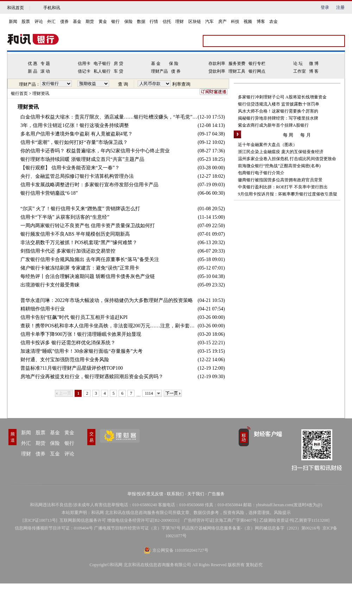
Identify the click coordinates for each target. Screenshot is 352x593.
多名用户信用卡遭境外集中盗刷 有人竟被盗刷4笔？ (76, 134)
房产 (222, 21)
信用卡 (84, 63)
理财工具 (236, 71)
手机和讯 (51, 7)
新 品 (32, 71)
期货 (90, 21)
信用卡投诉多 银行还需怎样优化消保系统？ (67, 342)
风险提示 (282, 512)
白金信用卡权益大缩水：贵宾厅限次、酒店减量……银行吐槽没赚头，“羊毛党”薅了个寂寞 (109, 117)
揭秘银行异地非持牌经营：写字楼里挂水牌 (278, 118)
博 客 (314, 71)
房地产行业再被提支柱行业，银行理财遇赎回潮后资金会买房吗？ (91, 376)
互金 (55, 453)
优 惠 (32, 63)
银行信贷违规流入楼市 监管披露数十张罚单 (278, 104)
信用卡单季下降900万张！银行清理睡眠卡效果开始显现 (80, 334)
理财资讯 (40, 93)
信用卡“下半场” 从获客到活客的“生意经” (64, 217)
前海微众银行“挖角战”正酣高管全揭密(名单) (279, 165)
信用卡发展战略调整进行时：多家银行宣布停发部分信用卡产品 (89, 184)
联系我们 (175, 493)
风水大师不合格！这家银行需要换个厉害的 (278, 111)
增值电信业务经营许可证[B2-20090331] (143, 520)
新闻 (13, 21)
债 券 (176, 71)
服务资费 (236, 63)
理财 (179, 21)
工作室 (299, 71)
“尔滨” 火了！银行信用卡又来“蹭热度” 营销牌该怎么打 (80, 208)
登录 (325, 7)
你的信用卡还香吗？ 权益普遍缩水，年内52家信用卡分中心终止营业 (95, 150)
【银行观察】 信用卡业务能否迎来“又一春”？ (70, 167)
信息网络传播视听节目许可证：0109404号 (54, 528)
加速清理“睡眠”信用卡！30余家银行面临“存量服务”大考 (81, 351)
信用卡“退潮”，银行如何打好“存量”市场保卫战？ (74, 142)
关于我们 (195, 493)
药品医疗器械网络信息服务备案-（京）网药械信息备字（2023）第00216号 (251, 528)
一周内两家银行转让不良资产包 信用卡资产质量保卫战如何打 (87, 225)
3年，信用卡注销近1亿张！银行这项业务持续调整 (74, 125)
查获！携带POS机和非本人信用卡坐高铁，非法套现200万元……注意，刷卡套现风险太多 (109, 325)
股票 (25, 21)
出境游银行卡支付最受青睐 (50, 285)
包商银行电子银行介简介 (261, 172)
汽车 (209, 21)
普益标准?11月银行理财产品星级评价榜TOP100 (71, 368)
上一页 (64, 393)
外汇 (51, 21)
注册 (340, 7)
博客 (261, 21)
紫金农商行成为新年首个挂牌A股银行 (273, 125)
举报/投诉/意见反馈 (145, 493)
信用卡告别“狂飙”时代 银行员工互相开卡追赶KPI (74, 317)
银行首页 (19, 93)
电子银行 (102, 63)
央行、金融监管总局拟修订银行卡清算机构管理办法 (77, 176)
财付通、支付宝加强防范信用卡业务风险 (64, 359)
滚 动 (45, 71)
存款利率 (216, 63)
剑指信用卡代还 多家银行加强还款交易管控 (67, 251)
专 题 (45, 63)
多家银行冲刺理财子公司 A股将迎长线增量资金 (282, 97)
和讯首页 (15, 7)
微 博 (314, 63)
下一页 (172, 393)
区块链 (194, 21)
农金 (273, 21)
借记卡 (84, 71)
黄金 (103, 21)
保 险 (173, 63)
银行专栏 (257, 63)
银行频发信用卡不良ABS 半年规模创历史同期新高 (75, 234)
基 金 (156, 63)
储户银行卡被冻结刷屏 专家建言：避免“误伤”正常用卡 (79, 268)
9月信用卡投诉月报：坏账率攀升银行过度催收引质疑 (287, 194)
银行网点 (257, 71)
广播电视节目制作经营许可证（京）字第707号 (137, 528)
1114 (149, 393)
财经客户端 (268, 434)
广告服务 (216, 493)
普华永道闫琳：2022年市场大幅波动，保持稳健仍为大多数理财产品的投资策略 (106, 300)
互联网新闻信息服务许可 (82, 520)
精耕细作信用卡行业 (42, 308)
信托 (167, 21)
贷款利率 (216, 71)
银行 (115, 21)
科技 (235, 21)
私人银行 (102, 71)
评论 (38, 21)
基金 (77, 21)
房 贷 (118, 63)
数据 (141, 21)
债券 (64, 21)
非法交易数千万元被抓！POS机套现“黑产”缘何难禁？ (78, 242)
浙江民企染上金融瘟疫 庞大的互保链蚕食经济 (280, 151)
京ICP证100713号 (40, 520)
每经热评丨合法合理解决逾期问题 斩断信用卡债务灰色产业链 (87, 276)
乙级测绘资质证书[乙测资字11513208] (294, 520)
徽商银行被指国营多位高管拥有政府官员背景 (280, 179)
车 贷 (118, 71)
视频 (248, 21)
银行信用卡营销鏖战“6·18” (49, 193)
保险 (128, 21)
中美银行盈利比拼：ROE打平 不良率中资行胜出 (283, 186)
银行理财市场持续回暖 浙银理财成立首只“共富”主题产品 (82, 159)
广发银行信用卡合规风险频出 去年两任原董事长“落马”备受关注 (89, 259)
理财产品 (159, 71)
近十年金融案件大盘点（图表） (267, 144)
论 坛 (298, 63)
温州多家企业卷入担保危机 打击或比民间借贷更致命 (287, 158)
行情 (154, 21)
